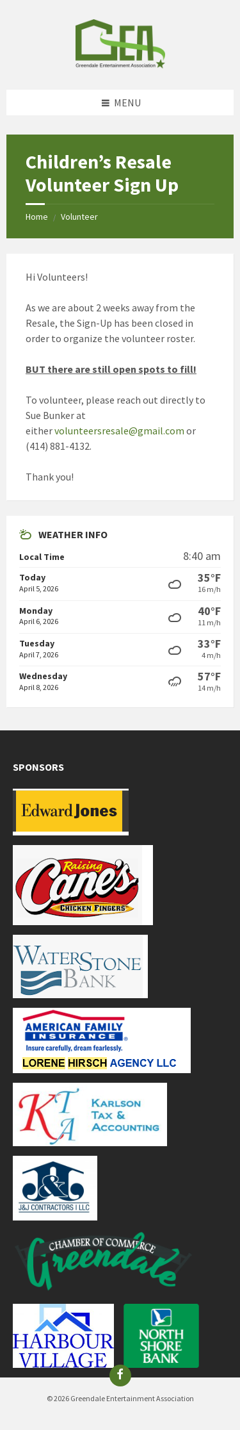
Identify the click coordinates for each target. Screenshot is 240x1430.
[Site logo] (120, 64)
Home (37, 216)
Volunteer (79, 216)
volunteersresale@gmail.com (119, 430)
